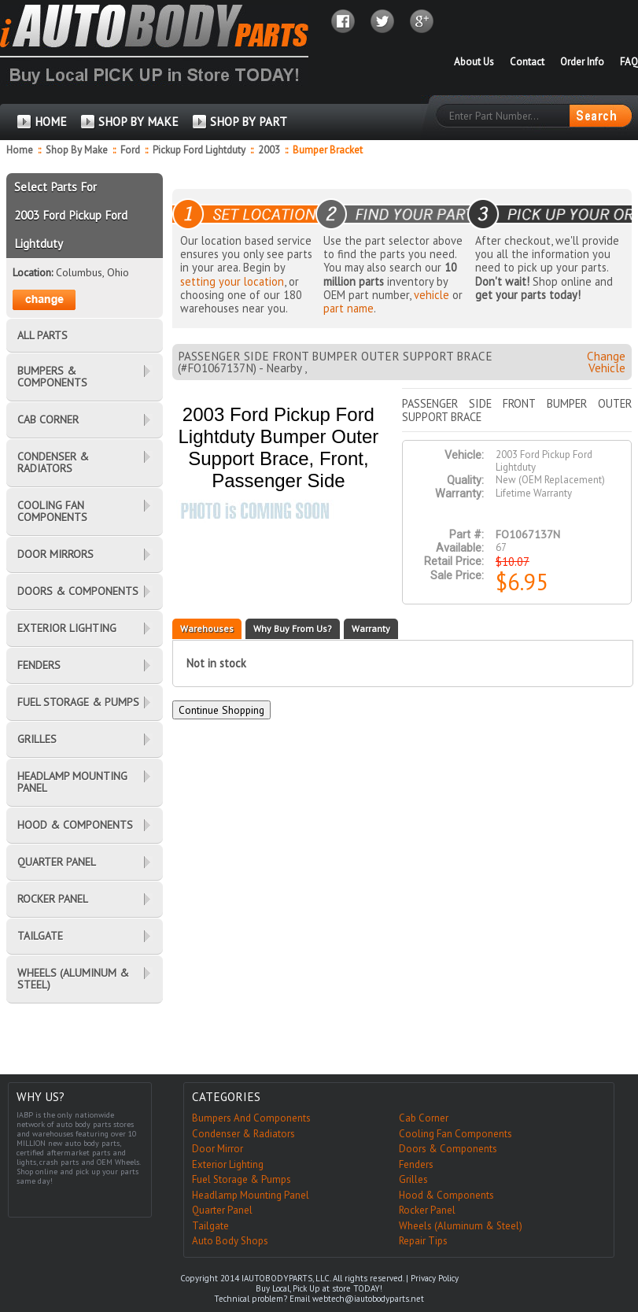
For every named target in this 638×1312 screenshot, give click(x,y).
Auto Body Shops (230, 1240)
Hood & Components (446, 1195)
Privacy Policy (435, 1278)
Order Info (582, 62)
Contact (527, 62)
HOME (51, 121)
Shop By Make (77, 150)
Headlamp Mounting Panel (250, 1195)
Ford (131, 150)
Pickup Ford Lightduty (200, 150)
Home (19, 150)
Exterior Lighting (228, 1164)
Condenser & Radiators (243, 1133)
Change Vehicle (606, 362)
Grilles (413, 1179)
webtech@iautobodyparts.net (368, 1298)
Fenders (416, 1164)
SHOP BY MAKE (138, 121)
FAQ (629, 62)
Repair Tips (423, 1240)
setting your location (232, 281)
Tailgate (210, 1226)
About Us (474, 62)
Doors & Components (448, 1148)
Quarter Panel (222, 1210)
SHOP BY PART (248, 121)
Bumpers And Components (251, 1118)
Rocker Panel (427, 1210)
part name (348, 308)
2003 (270, 150)
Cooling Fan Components (455, 1133)
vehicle (431, 294)
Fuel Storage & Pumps (241, 1179)
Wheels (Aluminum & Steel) (460, 1226)
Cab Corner (423, 1118)
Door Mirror (217, 1148)
